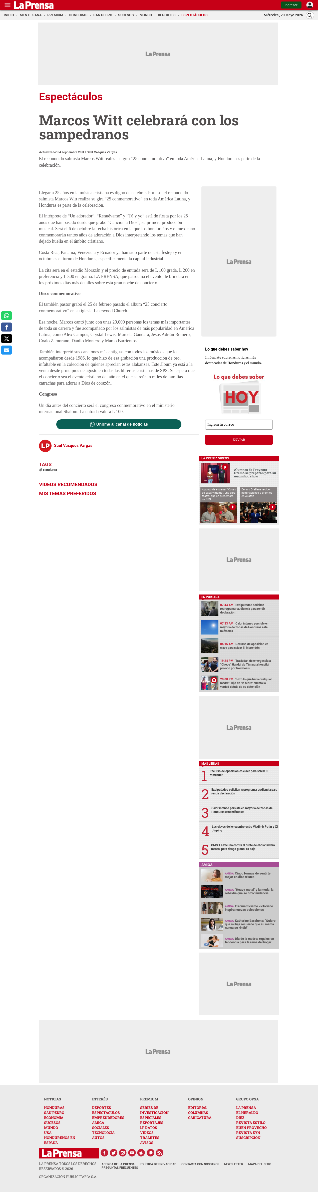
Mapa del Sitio (259, 1164)
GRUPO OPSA (247, 1099)
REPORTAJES (151, 1122)
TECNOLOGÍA (103, 1132)
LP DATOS (148, 1127)
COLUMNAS (198, 1112)
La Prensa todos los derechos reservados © (67, 1166)
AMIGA (98, 1122)
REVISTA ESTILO (250, 1122)
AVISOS (146, 1142)
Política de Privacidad (158, 1164)
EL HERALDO (247, 1112)
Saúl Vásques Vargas (102, 152)
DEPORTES (101, 1107)
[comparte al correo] (6, 350)
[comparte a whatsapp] (6, 315)
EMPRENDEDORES (108, 1117)
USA (48, 1132)
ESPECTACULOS (106, 1112)
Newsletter (233, 1164)
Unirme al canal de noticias (122, 424)
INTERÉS (100, 1099)
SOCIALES (100, 1127)
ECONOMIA (53, 1117)
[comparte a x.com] (6, 338)
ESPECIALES (150, 1117)
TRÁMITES (149, 1137)
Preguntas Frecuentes (120, 1167)
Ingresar (291, 5)
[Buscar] (310, 15)
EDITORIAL (197, 1107)
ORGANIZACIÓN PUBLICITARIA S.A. (68, 1176)
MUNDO (51, 1127)
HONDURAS (54, 1107)
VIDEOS (147, 1132)
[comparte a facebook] (6, 327)
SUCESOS (52, 1122)
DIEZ (240, 1117)
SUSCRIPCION (248, 1137)
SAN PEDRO (54, 1112)
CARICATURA (199, 1117)
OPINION (195, 1099)
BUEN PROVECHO (251, 1127)
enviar (239, 440)
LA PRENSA (246, 1107)
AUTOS (98, 1137)
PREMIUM (149, 1099)
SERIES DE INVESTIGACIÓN (154, 1110)
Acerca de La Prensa (118, 1164)
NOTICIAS (52, 1099)
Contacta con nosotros (200, 1164)
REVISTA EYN (248, 1132)
